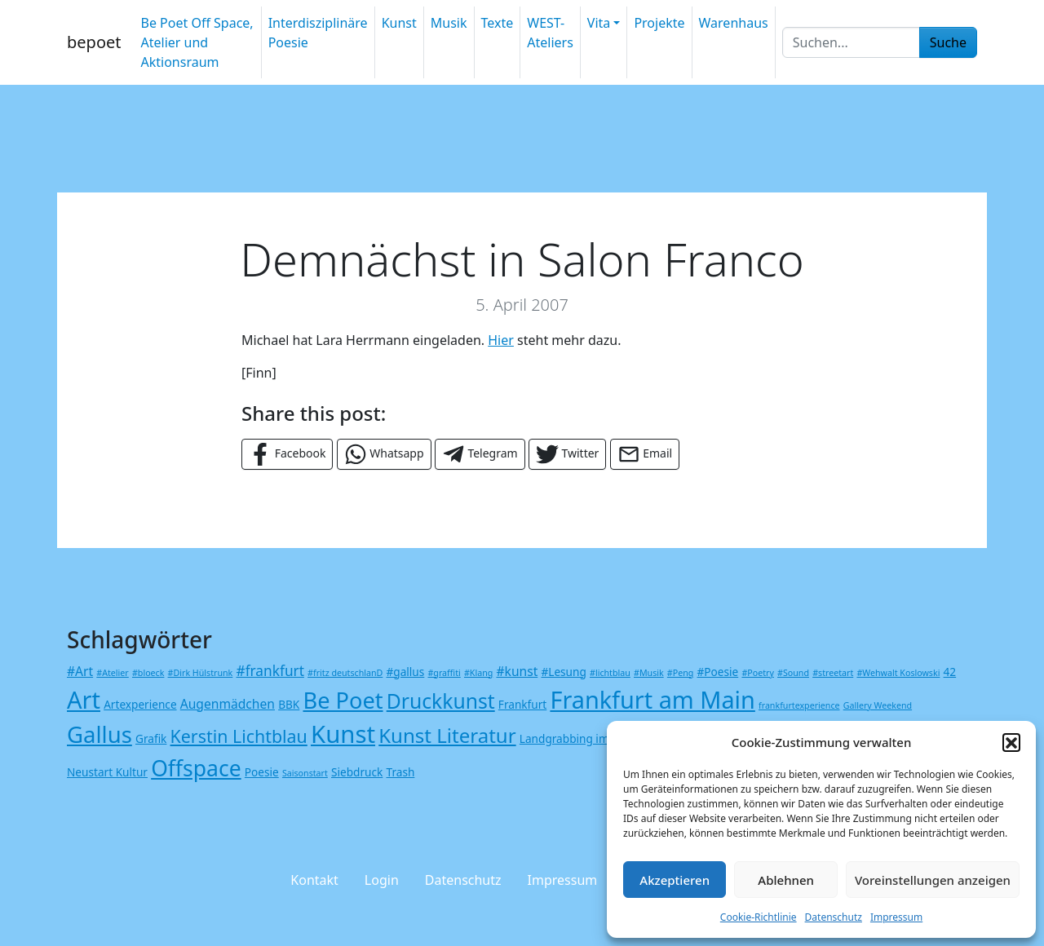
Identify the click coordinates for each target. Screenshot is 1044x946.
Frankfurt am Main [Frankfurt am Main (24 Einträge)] (652, 699)
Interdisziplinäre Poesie (318, 32)
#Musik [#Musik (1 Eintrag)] (649, 673)
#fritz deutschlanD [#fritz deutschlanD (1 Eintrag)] (345, 673)
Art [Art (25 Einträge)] (83, 699)
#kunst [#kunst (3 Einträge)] (516, 671)
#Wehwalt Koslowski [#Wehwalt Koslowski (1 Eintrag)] (898, 673)
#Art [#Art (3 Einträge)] (80, 671)
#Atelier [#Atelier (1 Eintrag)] (112, 673)
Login (382, 880)
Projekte (659, 23)
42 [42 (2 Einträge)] (950, 671)
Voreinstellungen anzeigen (933, 880)
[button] (1011, 742)
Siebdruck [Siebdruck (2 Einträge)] (357, 772)
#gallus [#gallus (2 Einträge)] (406, 671)
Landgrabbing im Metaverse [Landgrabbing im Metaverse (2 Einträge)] (593, 738)
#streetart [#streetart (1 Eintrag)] (832, 673)
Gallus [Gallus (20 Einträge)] (99, 734)
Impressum (896, 917)
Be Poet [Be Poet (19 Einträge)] (343, 700)
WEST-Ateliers (550, 32)
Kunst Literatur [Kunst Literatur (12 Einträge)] (446, 735)
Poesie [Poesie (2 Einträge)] (262, 772)
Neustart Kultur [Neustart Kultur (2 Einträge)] (107, 772)
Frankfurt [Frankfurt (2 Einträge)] (522, 704)
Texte (497, 23)
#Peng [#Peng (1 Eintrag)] (680, 673)
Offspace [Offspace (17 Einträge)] (196, 768)
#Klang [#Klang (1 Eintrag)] (478, 673)
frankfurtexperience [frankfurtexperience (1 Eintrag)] (799, 705)
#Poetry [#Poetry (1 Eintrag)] (757, 673)
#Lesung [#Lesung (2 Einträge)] (563, 671)
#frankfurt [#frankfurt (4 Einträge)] (269, 670)
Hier (501, 340)
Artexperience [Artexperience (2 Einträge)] (140, 704)
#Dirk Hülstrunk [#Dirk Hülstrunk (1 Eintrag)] (200, 673)
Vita (598, 23)
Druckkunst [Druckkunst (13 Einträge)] (441, 700)
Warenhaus (733, 23)
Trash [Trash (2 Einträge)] (401, 772)
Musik (449, 23)
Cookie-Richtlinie (758, 917)
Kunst (399, 23)
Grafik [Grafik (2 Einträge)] (150, 738)
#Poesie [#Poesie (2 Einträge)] (718, 671)
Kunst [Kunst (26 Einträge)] (343, 734)
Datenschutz (833, 917)
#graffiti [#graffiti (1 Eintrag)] (443, 673)
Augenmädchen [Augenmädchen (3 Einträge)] (227, 704)
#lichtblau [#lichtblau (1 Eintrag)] (610, 673)
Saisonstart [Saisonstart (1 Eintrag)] (305, 773)
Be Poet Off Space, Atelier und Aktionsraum (196, 42)
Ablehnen (786, 880)
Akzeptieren (674, 880)
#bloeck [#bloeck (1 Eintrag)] (148, 673)
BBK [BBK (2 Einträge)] (288, 704)
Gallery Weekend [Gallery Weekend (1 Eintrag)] (877, 705)
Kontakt (314, 880)
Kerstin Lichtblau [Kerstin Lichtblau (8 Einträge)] (238, 736)
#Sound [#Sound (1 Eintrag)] (793, 673)
